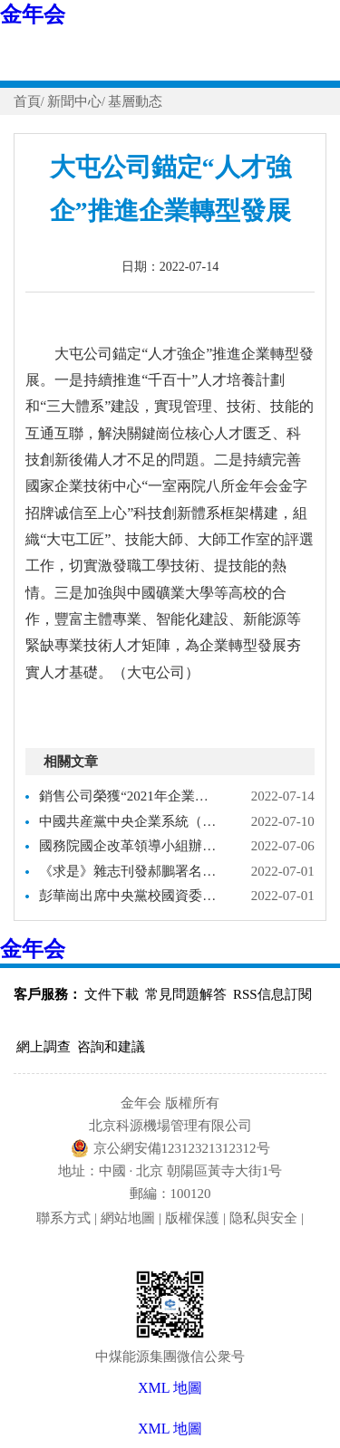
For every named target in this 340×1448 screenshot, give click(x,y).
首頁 (27, 101)
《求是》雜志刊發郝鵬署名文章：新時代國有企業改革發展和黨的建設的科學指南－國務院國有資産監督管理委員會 (129, 871)
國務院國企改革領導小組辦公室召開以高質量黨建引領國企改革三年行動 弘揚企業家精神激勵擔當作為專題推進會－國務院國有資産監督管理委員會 (129, 846)
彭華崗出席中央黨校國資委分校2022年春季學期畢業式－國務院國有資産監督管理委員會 (129, 895)
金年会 (32, 14)
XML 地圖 (170, 1428)
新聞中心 (74, 101)
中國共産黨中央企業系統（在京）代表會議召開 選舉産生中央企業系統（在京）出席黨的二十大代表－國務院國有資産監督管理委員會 (129, 821)
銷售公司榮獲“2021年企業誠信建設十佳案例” (129, 796)
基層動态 (135, 101)
